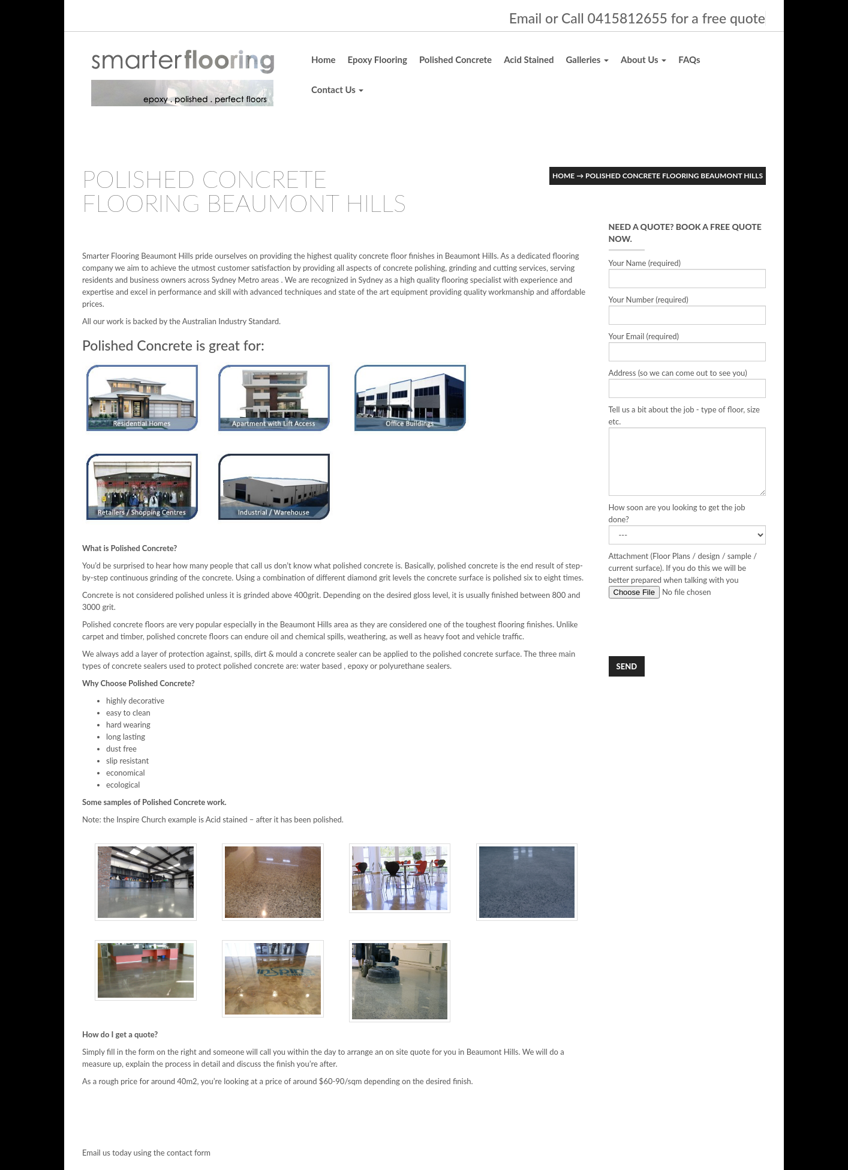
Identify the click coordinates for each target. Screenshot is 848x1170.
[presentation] (700, 627)
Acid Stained (529, 59)
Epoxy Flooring (377, 59)
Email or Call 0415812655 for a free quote (637, 18)
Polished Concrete (455, 59)
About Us (643, 59)
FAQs (689, 59)
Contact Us (337, 89)
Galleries (587, 59)
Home (323, 59)
